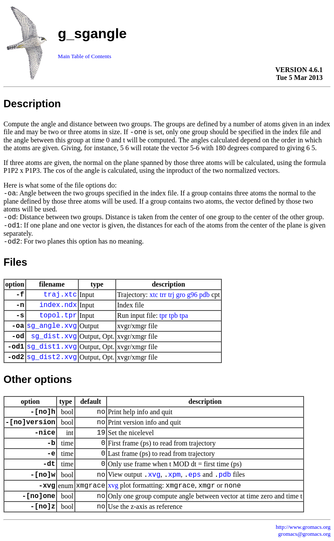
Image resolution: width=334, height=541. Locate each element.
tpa (184, 315)
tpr (163, 315)
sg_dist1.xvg (52, 347)
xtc (154, 294)
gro (180, 294)
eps (194, 475)
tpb (173, 315)
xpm (174, 475)
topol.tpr (58, 316)
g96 (192, 294)
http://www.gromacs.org (303, 527)
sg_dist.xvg (54, 336)
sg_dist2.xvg (52, 357)
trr (163, 294)
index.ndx (58, 305)
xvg (154, 475)
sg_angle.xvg (52, 326)
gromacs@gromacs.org (304, 534)
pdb (204, 294)
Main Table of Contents (84, 56)
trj (171, 294)
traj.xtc (60, 295)
